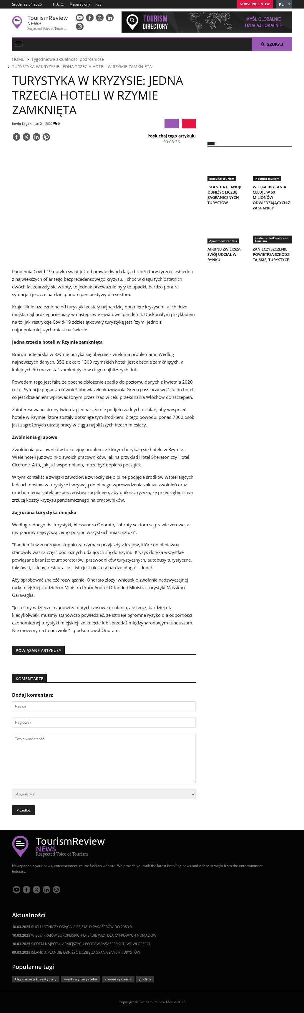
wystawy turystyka (80, 979)
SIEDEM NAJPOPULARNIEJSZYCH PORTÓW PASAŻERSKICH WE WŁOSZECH (82, 943)
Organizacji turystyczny (36, 979)
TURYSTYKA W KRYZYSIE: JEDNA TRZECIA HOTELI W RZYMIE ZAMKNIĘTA (82, 66)
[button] (284, 4)
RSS (98, 4)
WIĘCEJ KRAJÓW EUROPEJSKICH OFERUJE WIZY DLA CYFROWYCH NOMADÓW (84, 935)
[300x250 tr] (250, 93)
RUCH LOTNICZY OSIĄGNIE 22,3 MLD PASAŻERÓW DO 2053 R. (72, 926)
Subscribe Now (255, 3)
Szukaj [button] (271, 44)
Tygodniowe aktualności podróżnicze (67, 59)
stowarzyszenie (118, 979)
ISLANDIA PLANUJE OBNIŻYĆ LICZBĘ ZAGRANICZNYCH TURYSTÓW (76, 952)
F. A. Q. (58, 4)
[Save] (46, 137)
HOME (18, 59)
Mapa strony (79, 4)
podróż (145, 979)
